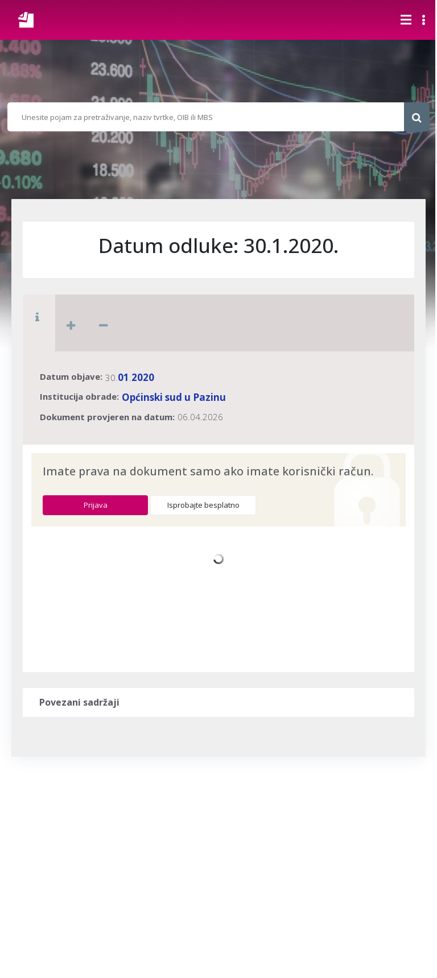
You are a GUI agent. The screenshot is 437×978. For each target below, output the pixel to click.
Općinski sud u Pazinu (174, 397)
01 (123, 377)
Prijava (96, 505)
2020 (142, 377)
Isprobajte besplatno (203, 505)
